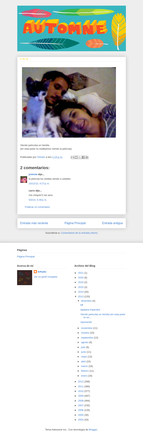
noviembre (87, 328)
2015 (81, 287)
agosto (85, 342)
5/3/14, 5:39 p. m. (38, 199)
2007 (81, 405)
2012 (81, 381)
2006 (81, 410)
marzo (85, 366)
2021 (81, 272)
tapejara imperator (90, 309)
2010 (81, 391)
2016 (81, 282)
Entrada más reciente (34, 223)
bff (81, 305)
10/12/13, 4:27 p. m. (39, 183)
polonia (33, 174)
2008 (81, 400)
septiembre (87, 337)
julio (83, 347)
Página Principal (75, 223)
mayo (84, 356)
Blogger (93, 429)
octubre (85, 332)
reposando (86, 322)
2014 (81, 291)
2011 (81, 386)
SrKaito (42, 271)
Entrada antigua (112, 223)
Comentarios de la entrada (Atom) (79, 232)
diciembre (86, 300)
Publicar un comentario (37, 207)
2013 (81, 296)
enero (84, 375)
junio (84, 351)
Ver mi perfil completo (45, 276)
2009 (81, 395)
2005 (81, 415)
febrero (85, 370)
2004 (81, 419)
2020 (81, 277)
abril (83, 361)
